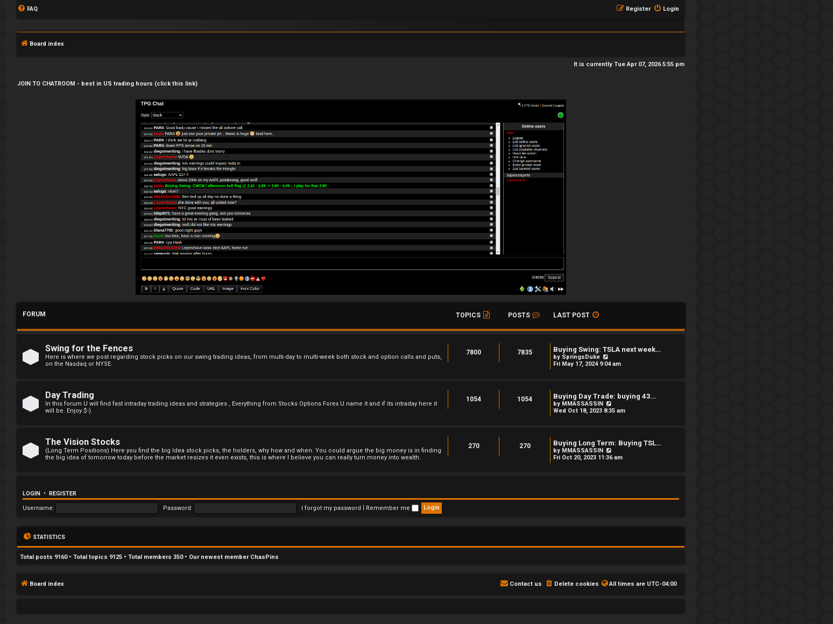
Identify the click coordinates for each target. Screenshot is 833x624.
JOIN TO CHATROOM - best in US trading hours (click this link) (107, 83)
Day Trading (69, 395)
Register (62, 493)
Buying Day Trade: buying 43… (604, 396)
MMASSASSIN (582, 403)
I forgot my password (331, 508)
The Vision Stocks (82, 442)
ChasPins (264, 557)
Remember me (392, 508)
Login (31, 493)
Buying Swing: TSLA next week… (607, 349)
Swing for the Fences (89, 348)
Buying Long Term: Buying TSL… (607, 443)
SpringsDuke (581, 356)
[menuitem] (27, 9)
